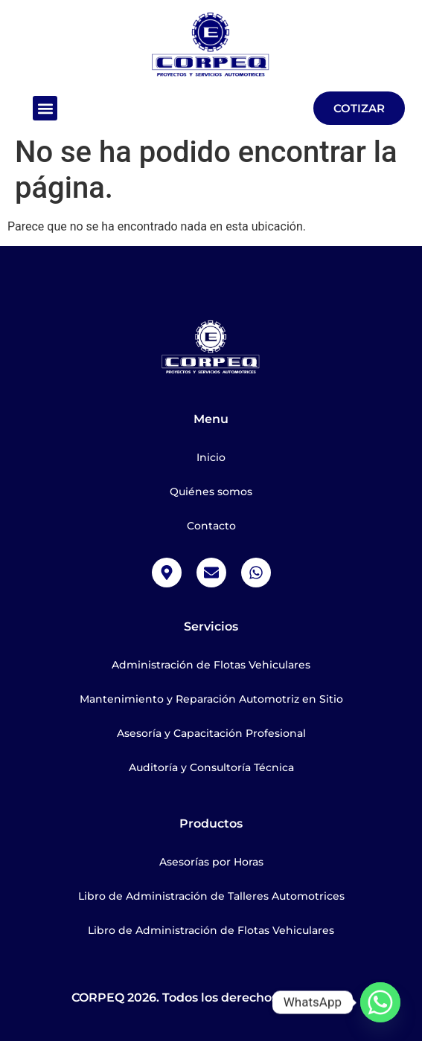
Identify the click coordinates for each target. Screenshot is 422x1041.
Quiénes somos (211, 491)
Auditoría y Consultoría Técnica (211, 767)
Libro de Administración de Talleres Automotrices (211, 896)
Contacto (211, 525)
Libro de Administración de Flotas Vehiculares (211, 930)
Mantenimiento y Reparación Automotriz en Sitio (211, 699)
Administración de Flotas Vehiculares (211, 664)
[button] (45, 108)
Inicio (211, 457)
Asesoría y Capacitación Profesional (211, 733)
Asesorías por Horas (211, 861)
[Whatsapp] (380, 1002)
